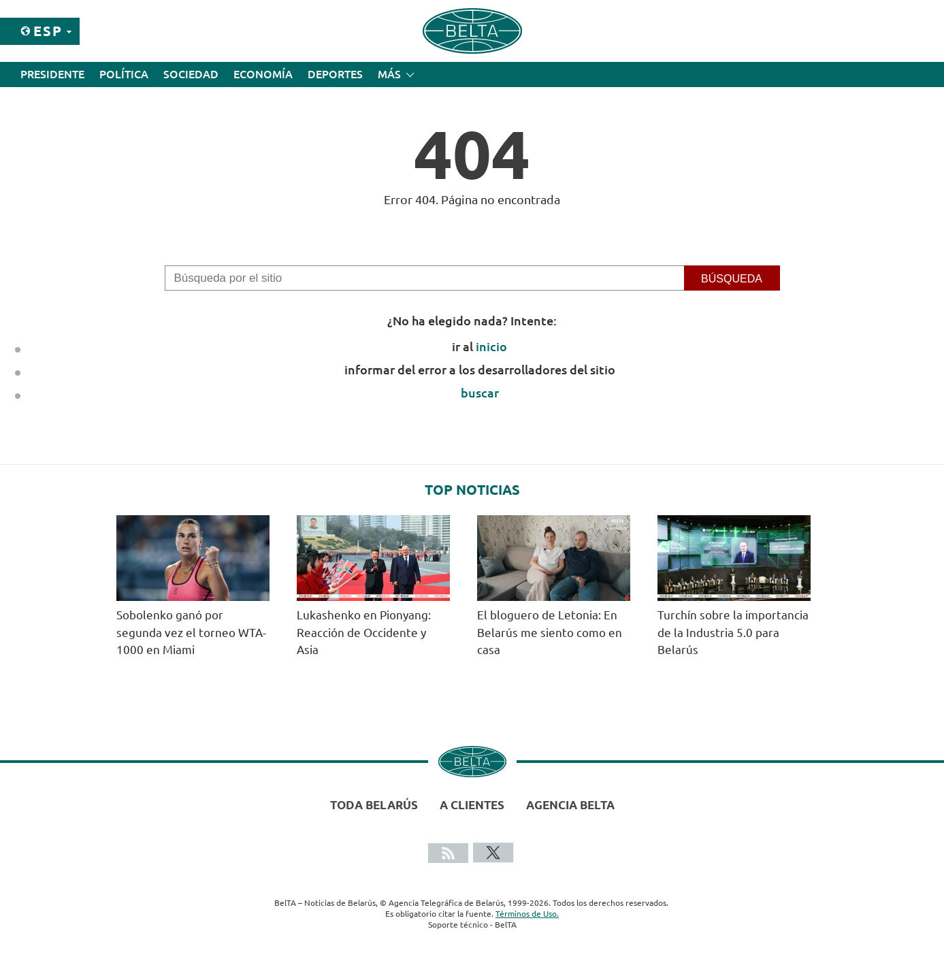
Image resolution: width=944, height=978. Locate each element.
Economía (263, 74)
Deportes (335, 74)
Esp (48, 31)
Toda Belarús (374, 804)
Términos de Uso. (527, 913)
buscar (480, 393)
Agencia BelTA (570, 804)
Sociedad (190, 74)
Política (123, 74)
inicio (491, 346)
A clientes (472, 804)
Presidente (52, 74)
